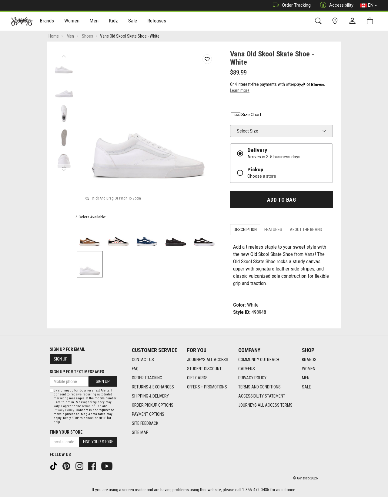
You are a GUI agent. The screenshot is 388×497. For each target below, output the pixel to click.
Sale (132, 21)
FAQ (135, 368)
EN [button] (368, 5)
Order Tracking (290, 5)
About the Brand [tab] (306, 229)
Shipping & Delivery (150, 396)
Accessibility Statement (261, 396)
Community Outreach (258, 359)
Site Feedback (145, 423)
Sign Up (61, 359)
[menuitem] (47, 21)
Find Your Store (66, 432)
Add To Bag (281, 200)
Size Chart (245, 114)
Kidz (113, 21)
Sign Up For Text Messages (77, 371)
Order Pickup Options (152, 405)
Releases (156, 21)
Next (64, 168)
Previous (64, 54)
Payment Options (148, 414)
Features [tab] (273, 229)
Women (71, 21)
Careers (246, 368)
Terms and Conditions (259, 387)
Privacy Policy (252, 377)
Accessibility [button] (335, 5)
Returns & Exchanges (153, 387)
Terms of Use (91, 406)
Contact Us (143, 359)
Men (94, 21)
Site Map (140, 432)
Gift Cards (197, 377)
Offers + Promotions (207, 387)
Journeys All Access (207, 359)
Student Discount (204, 368)
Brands (47, 21)
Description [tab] (245, 229)
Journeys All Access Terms (265, 405)
